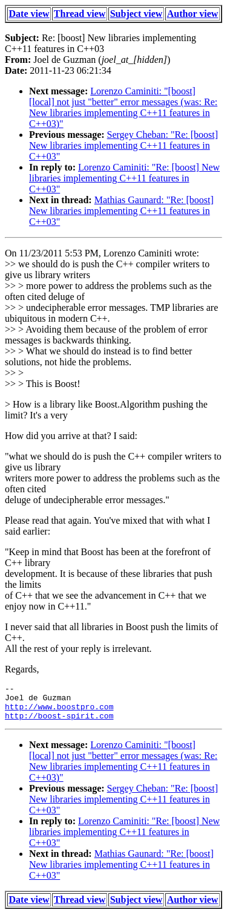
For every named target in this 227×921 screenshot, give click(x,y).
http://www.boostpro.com (59, 711)
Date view (29, 13)
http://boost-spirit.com (59, 722)
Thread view (79, 13)
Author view (193, 13)
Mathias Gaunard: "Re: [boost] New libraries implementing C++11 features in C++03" (121, 211)
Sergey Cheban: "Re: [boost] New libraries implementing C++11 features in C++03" (123, 145)
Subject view (136, 13)
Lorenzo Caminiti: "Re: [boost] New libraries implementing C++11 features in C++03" (124, 178)
